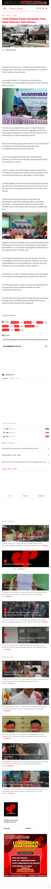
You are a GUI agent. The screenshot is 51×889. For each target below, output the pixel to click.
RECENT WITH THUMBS (9, 469)
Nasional (9, 15)
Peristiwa (15, 15)
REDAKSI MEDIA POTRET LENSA (17, 564)
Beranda (7, 828)
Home (3, 15)
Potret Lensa (16, 8)
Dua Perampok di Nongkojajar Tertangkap (20, 729)
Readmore (45, 545)
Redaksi (28, 828)
